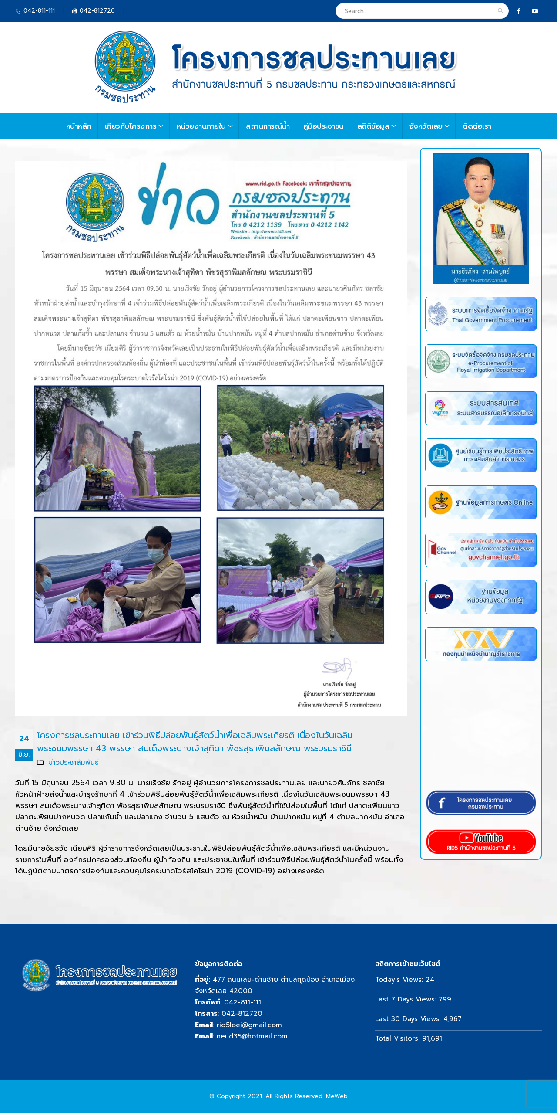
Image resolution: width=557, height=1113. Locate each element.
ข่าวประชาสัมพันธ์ (74, 762)
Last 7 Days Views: (407, 999)
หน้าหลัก (78, 126)
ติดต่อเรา (477, 126)
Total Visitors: (398, 1038)
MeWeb (337, 1096)
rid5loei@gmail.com (249, 1025)
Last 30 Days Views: (409, 1019)
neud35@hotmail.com (252, 1036)
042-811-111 (242, 1002)
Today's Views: (400, 979)
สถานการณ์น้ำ (268, 126)
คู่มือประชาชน (323, 126)
